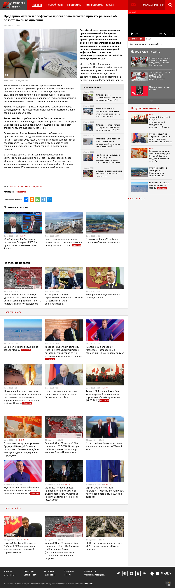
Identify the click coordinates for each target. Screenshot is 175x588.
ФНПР (26, 186)
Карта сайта (88, 584)
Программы (74, 4)
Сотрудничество (31, 575)
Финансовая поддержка (94, 575)
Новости (37, 4)
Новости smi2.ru (12, 312)
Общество (21, 192)
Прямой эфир (50, 575)
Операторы (29, 571)
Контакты (8, 571)
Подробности (54, 4)
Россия (13, 186)
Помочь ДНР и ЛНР (152, 4)
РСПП (20, 186)
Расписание (49, 571)
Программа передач (100, 4)
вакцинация (36, 186)
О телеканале (10, 575)
